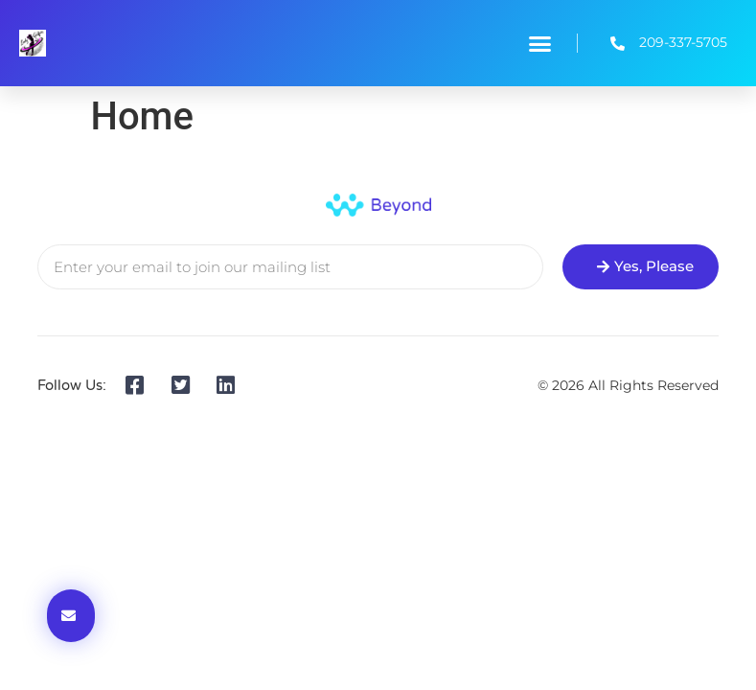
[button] (539, 43)
